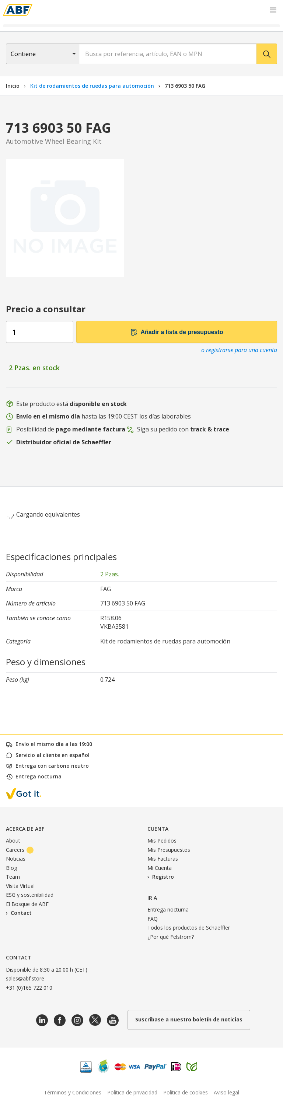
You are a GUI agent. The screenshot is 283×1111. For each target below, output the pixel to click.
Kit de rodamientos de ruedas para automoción (93, 85)
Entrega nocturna (168, 909)
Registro (163, 876)
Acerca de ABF (25, 828)
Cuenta (157, 828)
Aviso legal (226, 1092)
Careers (20, 849)
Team (13, 876)
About (13, 840)
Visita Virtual (20, 885)
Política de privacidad (132, 1092)
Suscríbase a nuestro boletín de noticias (188, 1019)
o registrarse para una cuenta (239, 350)
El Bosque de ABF (27, 903)
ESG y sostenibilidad (29, 894)
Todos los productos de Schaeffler (188, 927)
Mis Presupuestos (168, 849)
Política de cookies (185, 1092)
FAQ (152, 918)
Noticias (15, 858)
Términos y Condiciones (72, 1092)
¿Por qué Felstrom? (170, 936)
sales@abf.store (25, 978)
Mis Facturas (162, 858)
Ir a (152, 897)
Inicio (13, 85)
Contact (21, 912)
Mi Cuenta (159, 867)
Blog (11, 867)
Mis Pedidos (162, 840)
